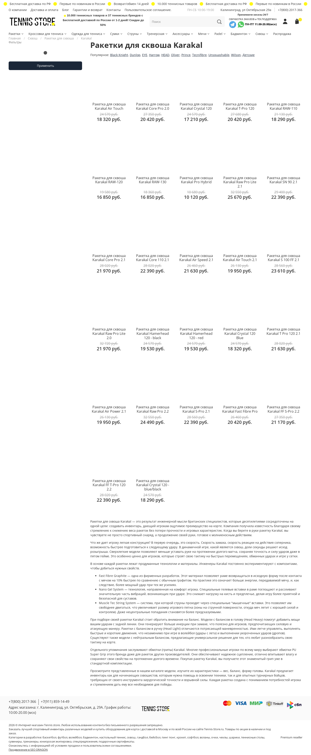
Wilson (236, 55)
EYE (144, 55)
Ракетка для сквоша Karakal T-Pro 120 (240, 106)
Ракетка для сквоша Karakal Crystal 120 (196, 106)
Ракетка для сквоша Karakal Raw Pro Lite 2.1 (240, 182)
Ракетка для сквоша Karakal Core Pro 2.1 (109, 257)
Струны (134, 34)
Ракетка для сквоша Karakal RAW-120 (109, 180)
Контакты (113, 10)
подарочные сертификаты (116, 741)
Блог (65, 10)
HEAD (165, 55)
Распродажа (282, 34)
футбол (62, 737)
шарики (234, 737)
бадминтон (90, 737)
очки (214, 737)
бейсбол (154, 737)
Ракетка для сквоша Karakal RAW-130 (152, 180)
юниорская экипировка (55, 741)
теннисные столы (252, 737)
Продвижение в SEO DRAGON (28, 750)
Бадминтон (241, 34)
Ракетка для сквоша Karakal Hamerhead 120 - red (196, 333)
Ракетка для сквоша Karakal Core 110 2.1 (152, 257)
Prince (185, 55)
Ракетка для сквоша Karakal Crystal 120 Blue (240, 333)
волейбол (75, 737)
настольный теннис (112, 737)
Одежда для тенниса (88, 34)
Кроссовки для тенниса (48, 34)
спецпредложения (85, 741)
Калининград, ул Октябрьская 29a (246, 10)
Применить (45, 66)
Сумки (116, 34)
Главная (15, 38)
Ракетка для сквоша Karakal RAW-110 (283, 106)
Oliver (175, 55)
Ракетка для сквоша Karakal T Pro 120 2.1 (283, 331)
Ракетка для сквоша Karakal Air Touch (109, 106)
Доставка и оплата (44, 10)
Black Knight (119, 55)
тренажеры (30, 741)
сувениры (15, 741)
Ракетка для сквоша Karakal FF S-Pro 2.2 (283, 409)
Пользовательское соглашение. (148, 10)
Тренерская (157, 34)
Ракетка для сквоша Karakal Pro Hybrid (196, 180)
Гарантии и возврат (88, 10)
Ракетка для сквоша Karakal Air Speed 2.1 (196, 257)
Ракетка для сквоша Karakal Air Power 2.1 (109, 409)
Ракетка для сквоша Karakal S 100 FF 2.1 (283, 257)
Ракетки (16, 34)
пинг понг (168, 737)
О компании (18, 10)
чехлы (223, 737)
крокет (181, 737)
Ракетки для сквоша (59, 38)
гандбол (142, 737)
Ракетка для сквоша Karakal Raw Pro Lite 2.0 (109, 333)
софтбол (192, 737)
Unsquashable (218, 55)
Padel (220, 34)
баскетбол (49, 737)
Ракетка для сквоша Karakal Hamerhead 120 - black (152, 333)
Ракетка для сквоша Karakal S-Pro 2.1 (196, 409)
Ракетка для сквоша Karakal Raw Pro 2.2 (152, 409)
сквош (131, 737)
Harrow (154, 55)
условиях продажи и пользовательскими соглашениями (93, 745)
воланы (205, 737)
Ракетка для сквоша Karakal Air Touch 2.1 (240, 257)
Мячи (204, 34)
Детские (249, 55)
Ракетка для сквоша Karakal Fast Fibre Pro (240, 409)
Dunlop (135, 55)
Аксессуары (183, 34)
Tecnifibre (199, 55)
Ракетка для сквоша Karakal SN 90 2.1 (283, 180)
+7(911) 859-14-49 (55, 701)
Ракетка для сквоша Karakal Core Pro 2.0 (152, 106)
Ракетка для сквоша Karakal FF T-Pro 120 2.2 (109, 485)
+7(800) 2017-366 (290, 10)
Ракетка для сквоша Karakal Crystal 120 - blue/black (152, 485)
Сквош (262, 34)
